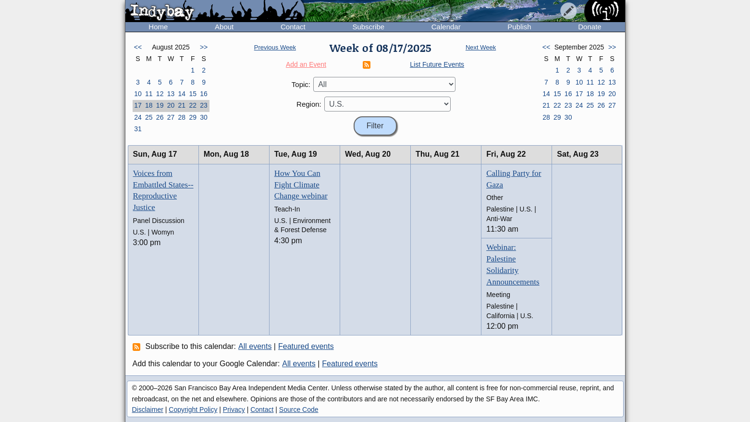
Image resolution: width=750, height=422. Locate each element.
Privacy (234, 409)
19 (160, 105)
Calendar (446, 27)
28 (182, 117)
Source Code (299, 409)
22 (193, 105)
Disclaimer (147, 409)
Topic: (301, 84)
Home (158, 27)
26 (160, 117)
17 (138, 105)
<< (138, 47)
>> (204, 47)
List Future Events (437, 64)
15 (193, 94)
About (224, 27)
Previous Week (275, 47)
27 (171, 117)
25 (149, 117)
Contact (293, 27)
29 (193, 117)
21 (182, 105)
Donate (589, 27)
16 (204, 94)
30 (204, 117)
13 (171, 94)
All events (254, 346)
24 (138, 117)
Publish (519, 27)
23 (204, 105)
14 (182, 94)
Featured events (306, 346)
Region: (308, 104)
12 (160, 94)
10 (138, 94)
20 (171, 105)
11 (149, 94)
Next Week (481, 47)
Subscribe (368, 27)
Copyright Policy (193, 409)
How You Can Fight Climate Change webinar (301, 185)
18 (149, 105)
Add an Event (306, 64)
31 (138, 129)
